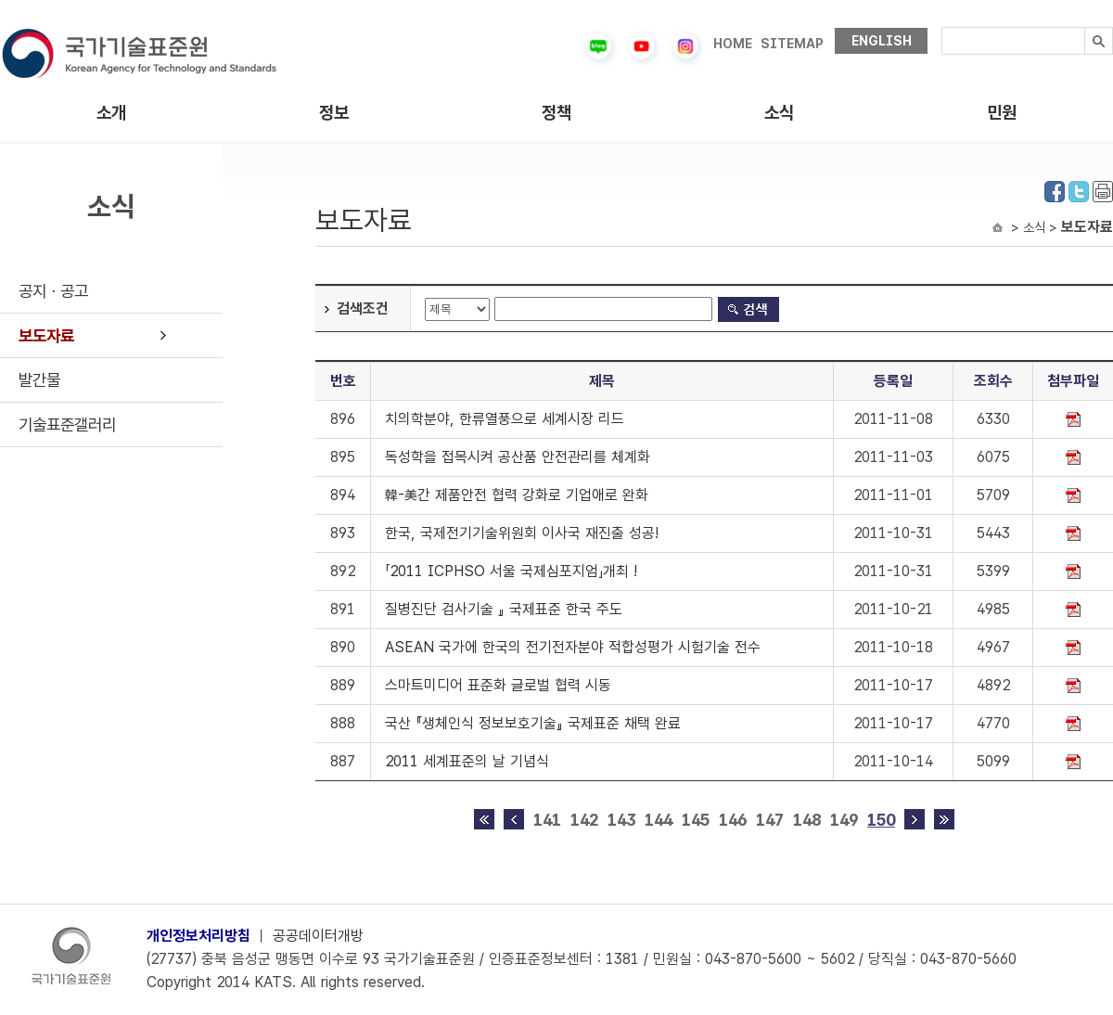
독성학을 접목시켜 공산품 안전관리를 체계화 (517, 457)
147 (770, 819)
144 (658, 819)
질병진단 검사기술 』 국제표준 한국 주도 (503, 609)
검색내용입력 (941, 27)
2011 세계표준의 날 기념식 (467, 761)
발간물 (39, 380)
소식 (779, 112)
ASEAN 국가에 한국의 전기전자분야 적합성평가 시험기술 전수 (573, 647)
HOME (732, 43)
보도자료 (46, 335)
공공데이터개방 (318, 935)
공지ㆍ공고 (53, 291)
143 (621, 819)
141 (547, 819)
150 (881, 819)
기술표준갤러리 (67, 424)
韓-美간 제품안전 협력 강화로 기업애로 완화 (516, 495)
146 (733, 819)
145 (696, 819)
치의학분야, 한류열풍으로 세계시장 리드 (504, 419)
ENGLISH (881, 40)
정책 (556, 112)
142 (584, 819)
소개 (111, 112)
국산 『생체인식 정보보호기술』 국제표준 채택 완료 (533, 723)
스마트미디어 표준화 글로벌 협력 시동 (498, 685)
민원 (1002, 112)
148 (807, 819)
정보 (334, 112)
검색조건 (363, 308)
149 (844, 819)
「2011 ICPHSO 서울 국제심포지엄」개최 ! (511, 571)
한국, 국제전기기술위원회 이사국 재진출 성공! (522, 533)
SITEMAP (792, 43)
